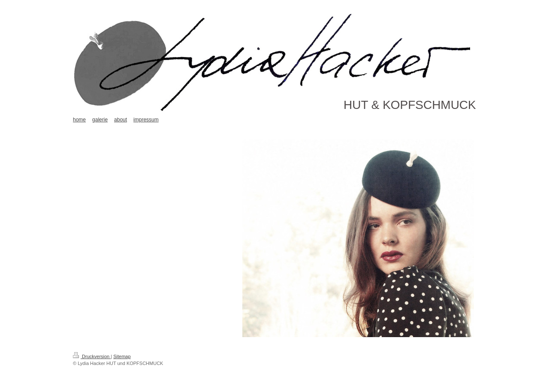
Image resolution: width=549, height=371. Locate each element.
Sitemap (121, 356)
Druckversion (92, 356)
